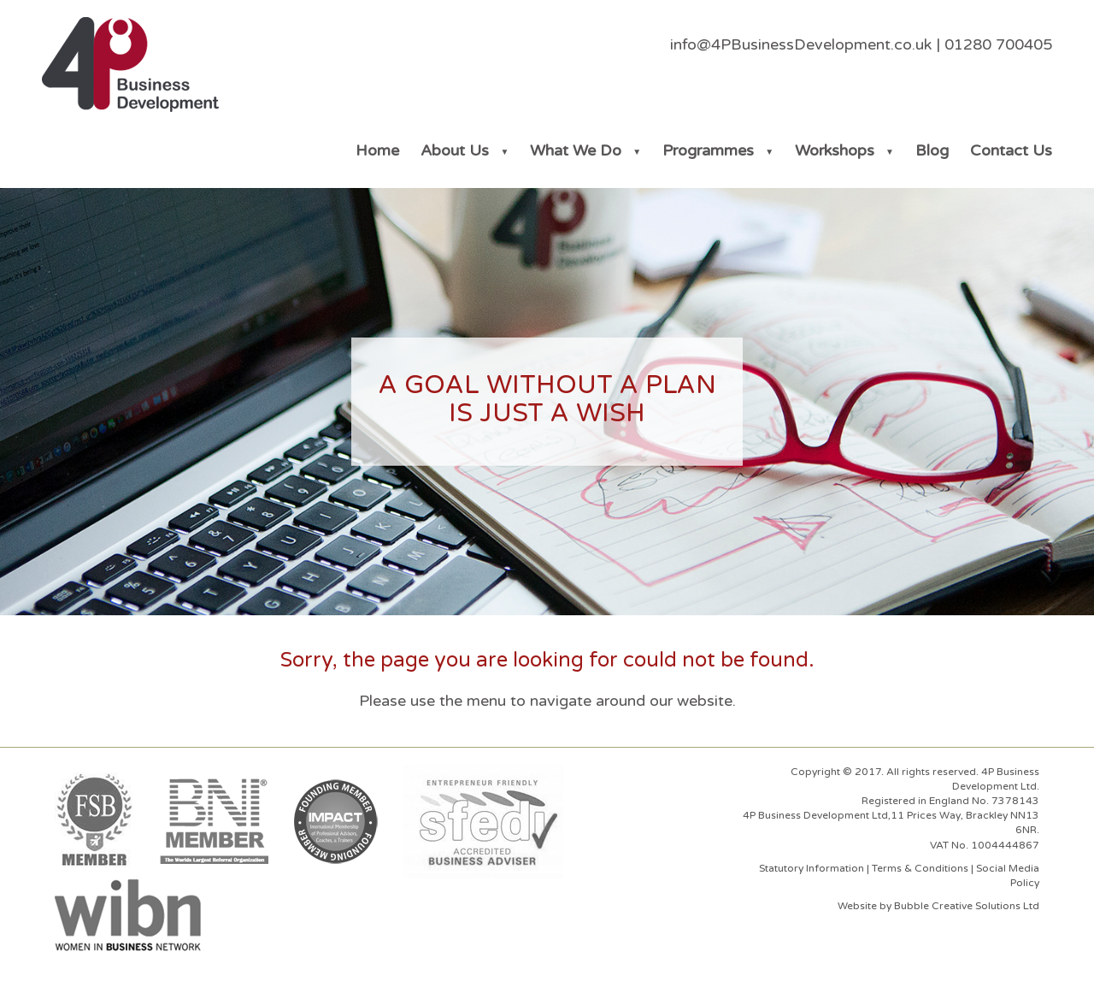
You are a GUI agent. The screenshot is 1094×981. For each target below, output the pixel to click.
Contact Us (1011, 150)
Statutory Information (811, 868)
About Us (455, 150)
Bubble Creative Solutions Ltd (966, 906)
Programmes (708, 150)
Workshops (834, 150)
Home (377, 150)
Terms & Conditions (920, 868)
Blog (932, 150)
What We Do (575, 150)
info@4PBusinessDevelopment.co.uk (801, 44)
